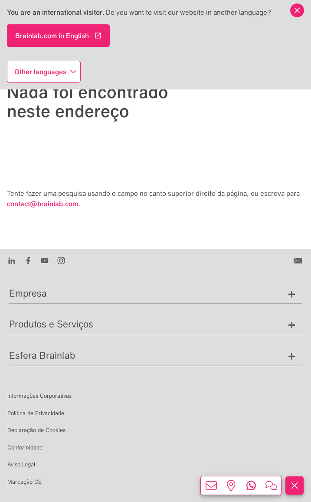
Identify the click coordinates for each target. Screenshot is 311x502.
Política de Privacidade (35, 413)
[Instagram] (61, 260)
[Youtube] (44, 260)
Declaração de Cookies (36, 430)
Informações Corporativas (39, 396)
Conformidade (25, 447)
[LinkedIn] (11, 260)
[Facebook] (28, 260)
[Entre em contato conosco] (299, 260)
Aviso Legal (21, 464)
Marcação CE (24, 481)
